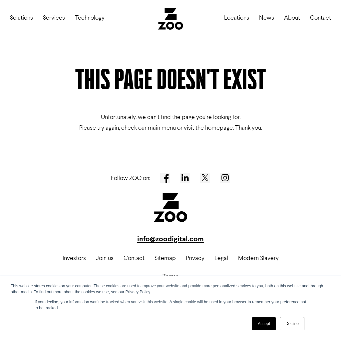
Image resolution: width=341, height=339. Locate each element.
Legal (221, 258)
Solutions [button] (21, 17)
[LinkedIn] (185, 178)
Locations (236, 17)
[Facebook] (165, 178)
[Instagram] (225, 178)
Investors (74, 258)
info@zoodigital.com (170, 239)
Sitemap (165, 258)
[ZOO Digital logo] (170, 20)
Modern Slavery (258, 258)
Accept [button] (264, 323)
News (266, 17)
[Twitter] (205, 178)
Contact (320, 17)
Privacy (195, 258)
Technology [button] (90, 17)
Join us (105, 258)
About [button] (292, 17)
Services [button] (54, 17)
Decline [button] (292, 323)
